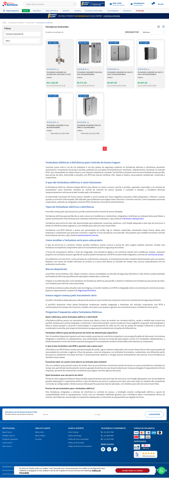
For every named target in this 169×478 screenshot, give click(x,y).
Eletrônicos (127, 11)
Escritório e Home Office (94, 11)
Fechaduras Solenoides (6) (14, 34)
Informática (37, 11)
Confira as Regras (111, 16)
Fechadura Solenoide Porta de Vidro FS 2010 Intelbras (89, 126)
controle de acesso (155, 255)
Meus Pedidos (40, 436)
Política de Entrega (74, 436)
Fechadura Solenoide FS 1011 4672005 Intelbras (58, 126)
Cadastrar (154, 415)
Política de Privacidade (92, 471)
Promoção (140, 11)
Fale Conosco (7, 446)
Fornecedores (7, 443)
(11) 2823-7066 (107, 432)
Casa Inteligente (113, 11)
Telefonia (77, 11)
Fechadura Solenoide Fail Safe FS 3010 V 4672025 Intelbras (119, 73)
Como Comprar (73, 432)
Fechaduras (30, 22)
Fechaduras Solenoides (44, 22)
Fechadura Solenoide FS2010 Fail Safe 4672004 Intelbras (89, 73)
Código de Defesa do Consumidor (80, 446)
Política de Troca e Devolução (78, 439)
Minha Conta (39, 432)
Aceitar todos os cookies (137, 471)
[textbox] (50, 4)
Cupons (26, 11)
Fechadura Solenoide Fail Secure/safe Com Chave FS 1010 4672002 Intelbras (59, 73)
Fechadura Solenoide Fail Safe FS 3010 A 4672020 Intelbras (149, 73)
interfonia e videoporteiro (133, 219)
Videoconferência (52, 11)
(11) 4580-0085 (107, 436)
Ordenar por (132, 32)
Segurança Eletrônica (16, 22)
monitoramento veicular (88, 235)
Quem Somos (7, 432)
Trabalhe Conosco (8, 436)
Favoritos (38, 439)
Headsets (66, 11)
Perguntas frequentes (10, 439)
